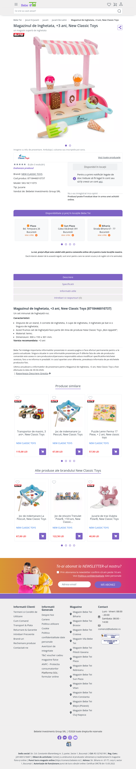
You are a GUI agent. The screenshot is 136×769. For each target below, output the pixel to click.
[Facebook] (59, 738)
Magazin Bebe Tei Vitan (81, 686)
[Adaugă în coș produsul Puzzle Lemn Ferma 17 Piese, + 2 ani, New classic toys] (115, 451)
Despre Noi (48, 614)
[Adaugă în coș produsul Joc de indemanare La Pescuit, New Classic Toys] (79, 451)
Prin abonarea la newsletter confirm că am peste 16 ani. (90, 572)
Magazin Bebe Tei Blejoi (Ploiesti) (81, 703)
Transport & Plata (23, 625)
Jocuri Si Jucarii (32, 20)
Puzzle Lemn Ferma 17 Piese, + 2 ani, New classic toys (104, 434)
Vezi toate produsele (109, 157)
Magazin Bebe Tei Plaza (81, 659)
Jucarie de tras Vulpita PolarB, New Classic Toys (104, 517)
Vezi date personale (97, 575)
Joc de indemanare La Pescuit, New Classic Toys (68, 433)
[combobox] (68, 11)
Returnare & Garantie (25, 629)
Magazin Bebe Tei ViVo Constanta (81, 695)
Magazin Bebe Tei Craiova (81, 632)
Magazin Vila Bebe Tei (81, 641)
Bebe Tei (17, 20)
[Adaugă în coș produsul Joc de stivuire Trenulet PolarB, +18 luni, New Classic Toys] (79, 536)
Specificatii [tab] (68, 284)
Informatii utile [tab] (68, 290)
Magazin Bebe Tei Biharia (81, 614)
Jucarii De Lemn (59, 20)
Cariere (46, 619)
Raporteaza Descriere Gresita (33, 373)
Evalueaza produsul (23, 168)
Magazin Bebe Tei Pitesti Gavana (81, 650)
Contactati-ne (20, 647)
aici (100, 181)
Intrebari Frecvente (23, 634)
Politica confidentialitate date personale (53, 637)
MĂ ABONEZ (108, 584)
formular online (50, 676)
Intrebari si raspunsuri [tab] (68, 297)
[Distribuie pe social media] (120, 27)
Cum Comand (21, 620)
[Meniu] (15, 4)
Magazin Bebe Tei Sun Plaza (81, 677)
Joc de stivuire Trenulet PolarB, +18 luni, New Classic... (68, 519)
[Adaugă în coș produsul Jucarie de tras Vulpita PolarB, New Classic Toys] (115, 536)
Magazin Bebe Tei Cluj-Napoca (81, 712)
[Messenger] (65, 738)
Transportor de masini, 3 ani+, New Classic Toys (31, 433)
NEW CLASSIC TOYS (31, 174)
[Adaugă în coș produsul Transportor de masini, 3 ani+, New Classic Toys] (42, 451)
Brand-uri (18, 638)
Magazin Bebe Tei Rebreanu (81, 668)
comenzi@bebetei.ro (109, 629)
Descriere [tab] (68, 277)
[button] (66, 145)
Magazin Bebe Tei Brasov (81, 623)
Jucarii (45, 20)
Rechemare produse (24, 643)
